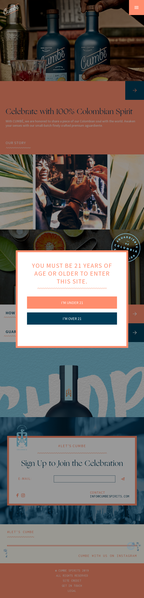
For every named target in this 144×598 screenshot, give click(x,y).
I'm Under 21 (72, 302)
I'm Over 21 (72, 318)
